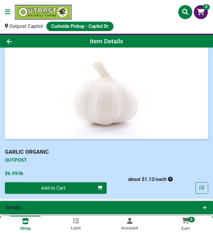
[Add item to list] (201, 188)
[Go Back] (30, 41)
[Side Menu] (7, 12)
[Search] (185, 12)
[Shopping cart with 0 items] (201, 12)
